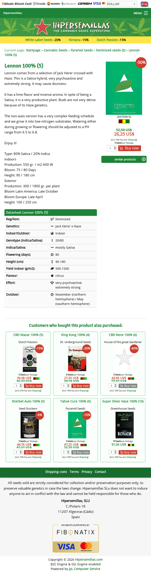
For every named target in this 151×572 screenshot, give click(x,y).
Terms (74, 472)
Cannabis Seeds (55, 50)
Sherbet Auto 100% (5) (28, 401)
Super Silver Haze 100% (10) (122, 401)
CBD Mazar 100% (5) (28, 335)
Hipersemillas (12, 13)
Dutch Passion (107, 40)
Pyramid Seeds (82, 50)
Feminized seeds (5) (110, 50)
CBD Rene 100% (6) (123, 335)
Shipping (132, 139)
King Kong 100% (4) (75, 335)
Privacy (87, 472)
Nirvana (74, 40)
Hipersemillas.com (89, 559)
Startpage (33, 50)
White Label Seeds (39, 40)
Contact (100, 472)
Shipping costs (56, 472)
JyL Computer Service (84, 569)
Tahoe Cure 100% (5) (75, 401)
